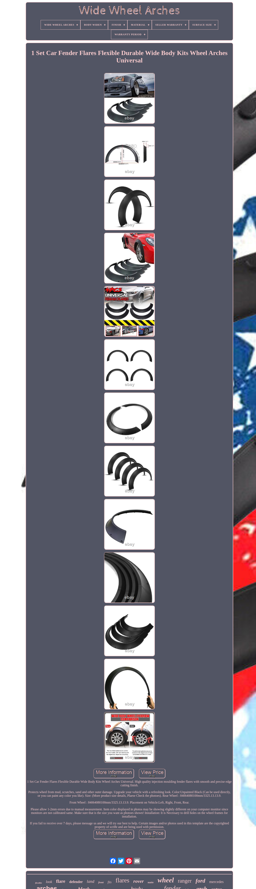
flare (60, 881)
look (49, 882)
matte (151, 882)
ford (200, 881)
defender (76, 882)
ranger (185, 881)
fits (110, 882)
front (101, 882)
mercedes (216, 882)
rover (138, 881)
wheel (166, 880)
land (90, 881)
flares (122, 880)
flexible (38, 883)
